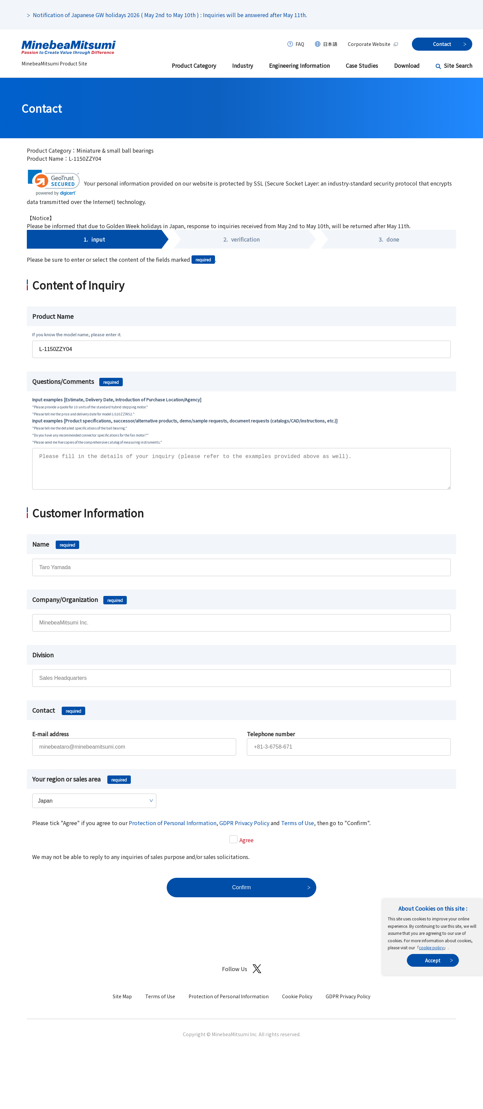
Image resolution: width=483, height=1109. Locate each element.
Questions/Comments (77, 381)
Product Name (52, 316)
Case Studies (362, 65)
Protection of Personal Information (172, 829)
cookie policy (431, 947)
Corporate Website (373, 44)
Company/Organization (79, 606)
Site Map (122, 1003)
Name (55, 550)
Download (407, 65)
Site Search (458, 65)
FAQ (300, 44)
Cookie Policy (297, 1003)
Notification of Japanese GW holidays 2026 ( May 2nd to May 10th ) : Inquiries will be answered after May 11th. (170, 15)
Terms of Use (297, 829)
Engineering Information (299, 65)
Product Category (194, 65)
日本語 (330, 44)
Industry (242, 65)
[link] (54, 182)
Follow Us (241, 975)
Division (43, 661)
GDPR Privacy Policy (244, 829)
